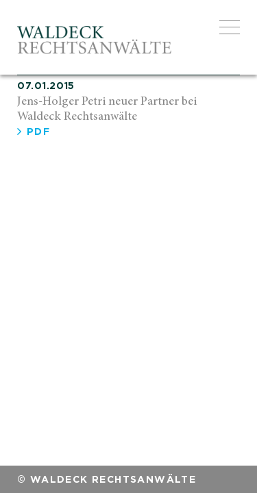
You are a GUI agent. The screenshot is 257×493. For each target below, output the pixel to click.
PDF (33, 131)
